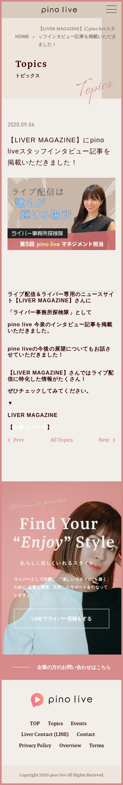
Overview (70, 745)
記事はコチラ (30, 427)
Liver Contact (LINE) (45, 734)
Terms (96, 745)
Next (107, 440)
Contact (86, 734)
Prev (16, 440)
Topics (55, 723)
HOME (22, 36)
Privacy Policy (35, 745)
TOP (35, 723)
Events (79, 723)
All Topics (61, 440)
